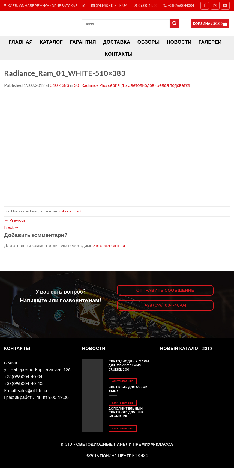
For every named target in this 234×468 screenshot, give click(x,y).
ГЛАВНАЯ (21, 42)
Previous (15, 220)
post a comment (70, 211)
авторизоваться (109, 245)
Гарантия (83, 42)
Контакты (119, 54)
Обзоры (148, 42)
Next (11, 227)
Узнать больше (122, 381)
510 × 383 (59, 85)
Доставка (116, 42)
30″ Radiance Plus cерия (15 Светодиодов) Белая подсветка (132, 85)
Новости (179, 42)
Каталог (51, 42)
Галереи (210, 42)
